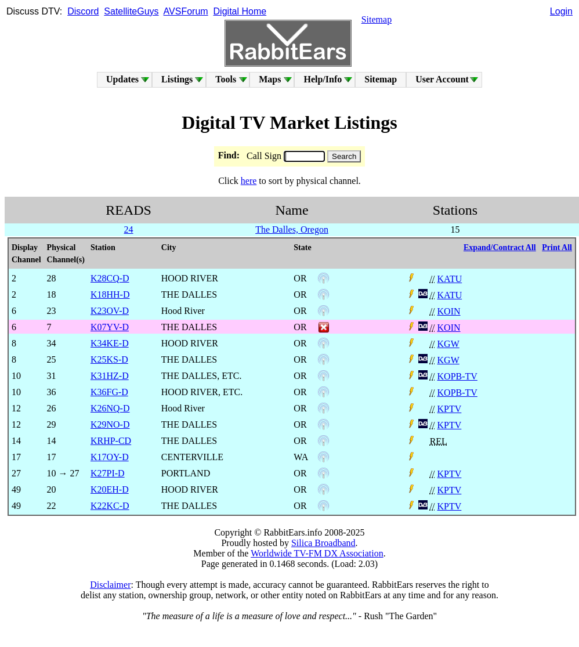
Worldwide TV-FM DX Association (317, 553)
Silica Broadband (323, 543)
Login (561, 11)
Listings (177, 79)
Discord (83, 11)
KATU (449, 279)
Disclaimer (110, 585)
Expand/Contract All (500, 247)
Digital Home (240, 11)
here (249, 181)
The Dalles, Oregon (291, 229)
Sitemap (376, 19)
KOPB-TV (457, 376)
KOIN (449, 311)
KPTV (449, 409)
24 (128, 229)
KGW (448, 344)
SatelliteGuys (131, 11)
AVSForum (186, 11)
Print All (557, 247)
